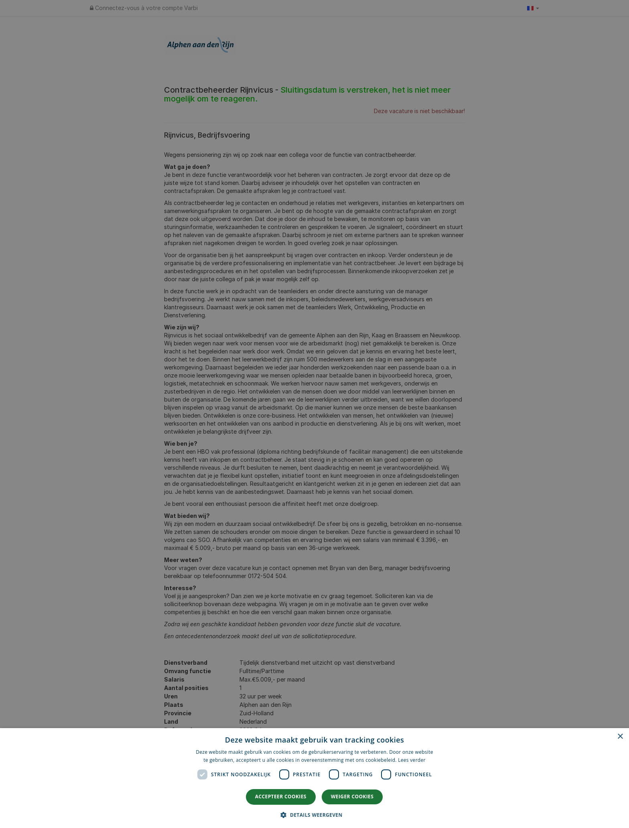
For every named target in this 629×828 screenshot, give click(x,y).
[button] (314, 814)
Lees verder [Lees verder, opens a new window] (412, 760)
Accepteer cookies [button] (280, 796)
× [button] (620, 737)
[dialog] (314, 778)
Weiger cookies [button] (352, 796)
